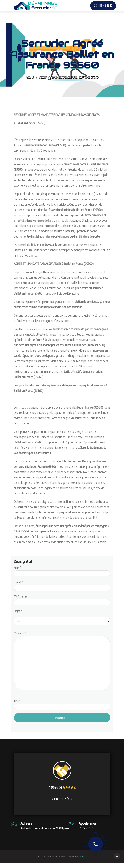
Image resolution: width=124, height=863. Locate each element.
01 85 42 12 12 (103, 5)
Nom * (62, 570)
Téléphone (62, 599)
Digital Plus (80, 856)
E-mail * (62, 585)
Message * (62, 661)
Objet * (18, 611)
